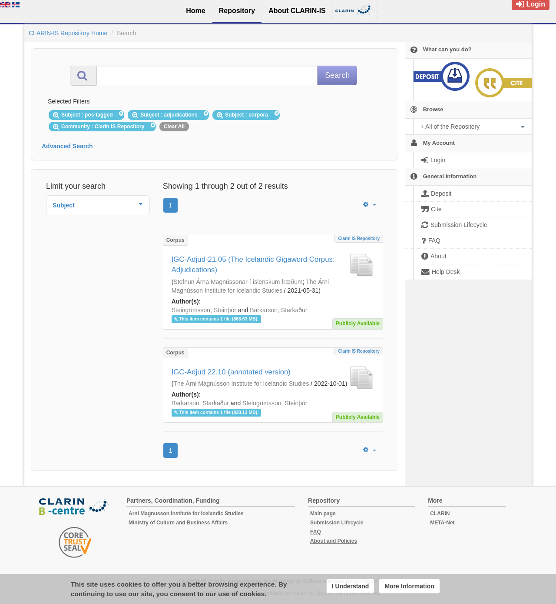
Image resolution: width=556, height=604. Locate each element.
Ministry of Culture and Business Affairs (178, 523)
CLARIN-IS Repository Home (68, 33)
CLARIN (440, 514)
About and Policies (333, 541)
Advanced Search (67, 146)
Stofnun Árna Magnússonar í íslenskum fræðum (237, 281)
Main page (323, 514)
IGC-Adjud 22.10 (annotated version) (231, 372)
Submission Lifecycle (337, 523)
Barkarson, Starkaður (278, 310)
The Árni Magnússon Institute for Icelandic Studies (241, 383)
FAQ (315, 532)
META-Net (442, 523)
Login (530, 4)
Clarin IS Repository (359, 238)
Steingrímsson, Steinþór (204, 310)
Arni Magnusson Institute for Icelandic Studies (186, 514)
